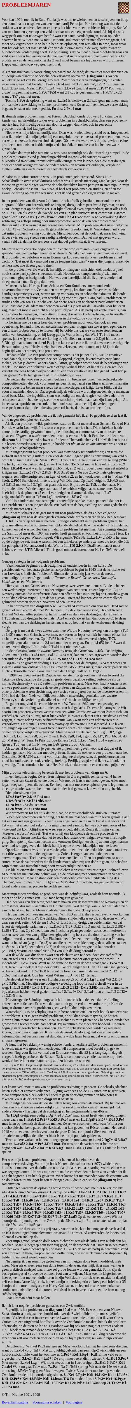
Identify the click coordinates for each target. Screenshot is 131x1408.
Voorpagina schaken (46, 1402)
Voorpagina (74, 1402)
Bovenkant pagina (15, 1402)
